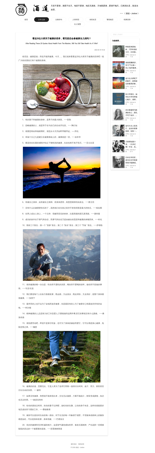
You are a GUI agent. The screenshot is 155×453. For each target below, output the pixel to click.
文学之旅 (41, 20)
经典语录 (127, 20)
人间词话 (75, 20)
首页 (26, 20)
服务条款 (74, 444)
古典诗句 (58, 20)
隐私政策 (81, 444)
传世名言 (92, 20)
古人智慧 (77, 24)
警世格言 (110, 20)
